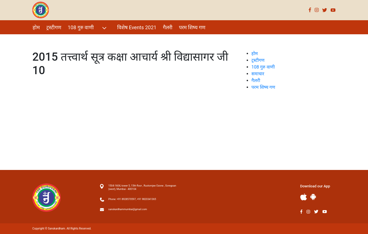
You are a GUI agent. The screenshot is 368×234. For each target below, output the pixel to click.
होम (36, 27)
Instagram (317, 10)
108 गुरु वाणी (88, 27)
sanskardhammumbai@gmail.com (127, 209)
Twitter (324, 10)
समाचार (257, 73)
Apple (303, 197)
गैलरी (167, 27)
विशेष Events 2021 (136, 27)
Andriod (313, 197)
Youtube (333, 10)
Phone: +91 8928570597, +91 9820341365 (132, 199)
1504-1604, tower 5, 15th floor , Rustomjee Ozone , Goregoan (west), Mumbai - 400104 (142, 187)
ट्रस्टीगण (53, 27)
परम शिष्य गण (192, 27)
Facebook (310, 10)
